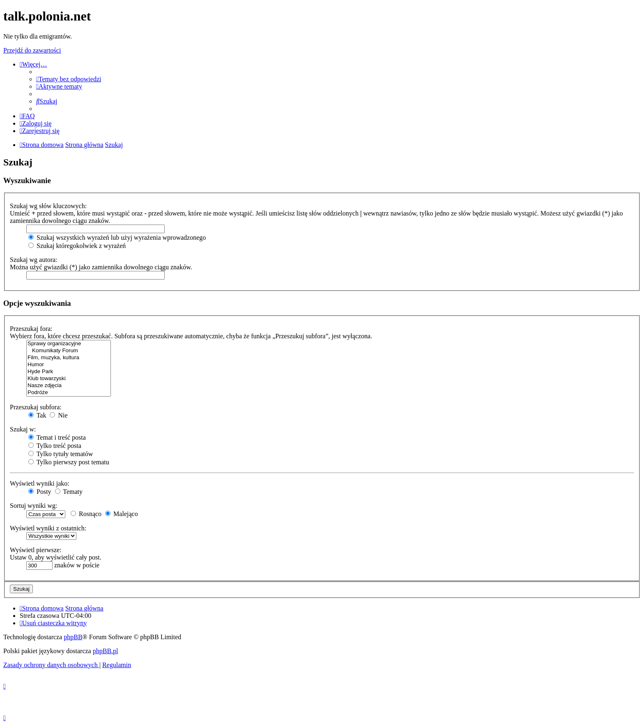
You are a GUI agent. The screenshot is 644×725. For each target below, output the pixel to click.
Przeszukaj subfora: (36, 407)
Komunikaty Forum (68, 350)
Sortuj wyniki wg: (34, 505)
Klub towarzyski (68, 378)
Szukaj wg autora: (34, 259)
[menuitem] (68, 79)
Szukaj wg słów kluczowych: (48, 205)
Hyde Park (68, 371)
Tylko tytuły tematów (60, 453)
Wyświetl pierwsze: (36, 549)
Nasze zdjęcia (68, 385)
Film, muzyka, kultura (68, 357)
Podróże (68, 392)
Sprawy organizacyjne (68, 343)
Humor (68, 364)
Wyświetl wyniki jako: (39, 483)
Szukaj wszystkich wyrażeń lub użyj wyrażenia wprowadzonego (117, 237)
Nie (58, 415)
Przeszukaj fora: (31, 328)
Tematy (69, 491)
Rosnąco (86, 513)
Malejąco (121, 513)
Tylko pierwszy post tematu (68, 462)
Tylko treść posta (54, 445)
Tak (37, 415)
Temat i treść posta (57, 437)
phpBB (73, 636)
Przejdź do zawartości (32, 50)
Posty (39, 491)
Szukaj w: (23, 429)
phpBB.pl (105, 650)
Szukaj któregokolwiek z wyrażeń (77, 245)
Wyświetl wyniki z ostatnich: (48, 528)
